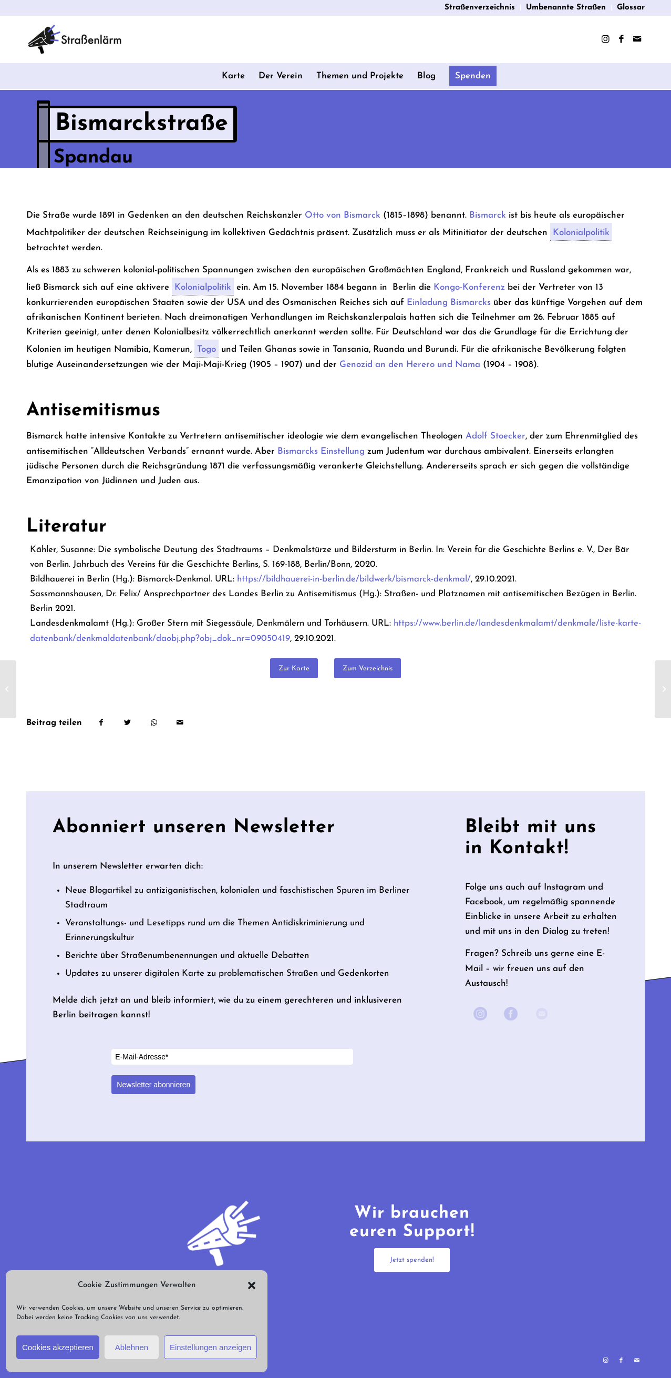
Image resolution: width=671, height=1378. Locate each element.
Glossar (631, 8)
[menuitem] (480, 8)
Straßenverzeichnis (480, 8)
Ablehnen (131, 1347)
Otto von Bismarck (342, 215)
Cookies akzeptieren (58, 1347)
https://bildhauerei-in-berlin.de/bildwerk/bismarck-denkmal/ (354, 579)
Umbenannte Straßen (566, 8)
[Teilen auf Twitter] (127, 723)
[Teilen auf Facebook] (101, 723)
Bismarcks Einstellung (321, 451)
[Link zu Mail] (637, 39)
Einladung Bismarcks (449, 302)
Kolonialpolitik (581, 234)
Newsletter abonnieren (153, 1084)
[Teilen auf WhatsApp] (154, 723)
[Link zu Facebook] (621, 39)
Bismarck (487, 215)
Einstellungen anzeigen (210, 1347)
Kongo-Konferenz (469, 287)
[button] (251, 1285)
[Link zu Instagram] (605, 39)
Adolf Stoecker (495, 436)
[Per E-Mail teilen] (180, 723)
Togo (206, 351)
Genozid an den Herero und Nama (411, 364)
